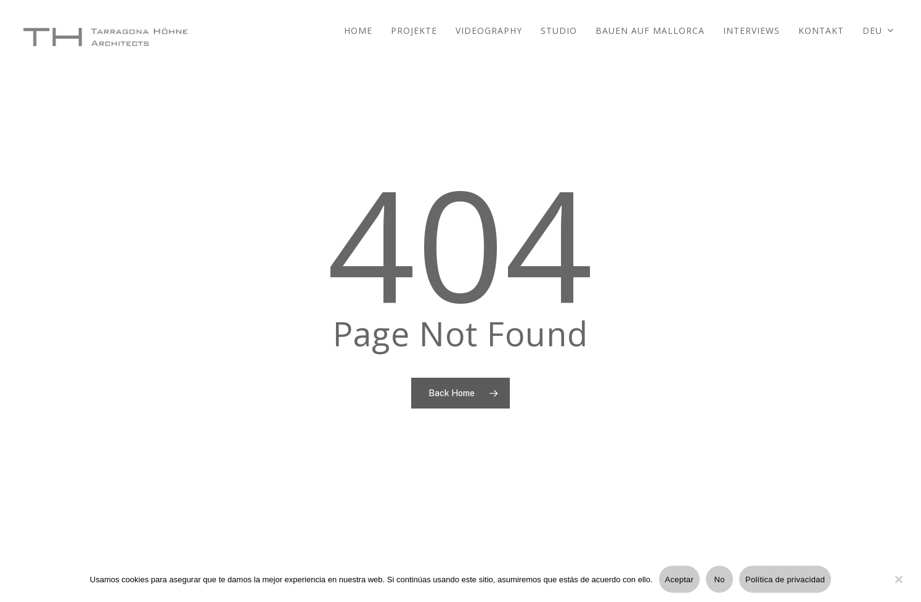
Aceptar (679, 579)
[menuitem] (878, 37)
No (719, 579)
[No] (898, 586)
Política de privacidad (785, 579)
